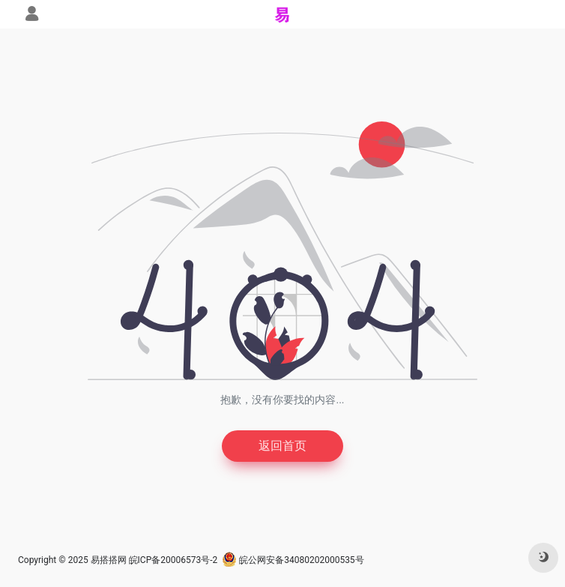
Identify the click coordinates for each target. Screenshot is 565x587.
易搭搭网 (109, 560)
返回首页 (282, 446)
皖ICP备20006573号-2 (173, 560)
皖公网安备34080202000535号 (292, 560)
